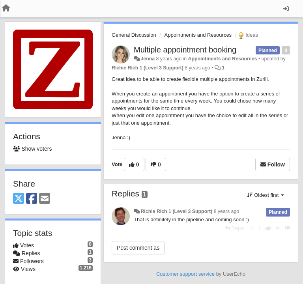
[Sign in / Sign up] (286, 8)
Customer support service (185, 274)
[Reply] (235, 228)
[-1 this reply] (287, 228)
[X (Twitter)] (18, 199)
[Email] (44, 199)
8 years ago (226, 211)
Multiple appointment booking (185, 49)
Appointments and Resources (198, 35)
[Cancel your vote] (278, 228)
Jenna (147, 59)
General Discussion (134, 35)
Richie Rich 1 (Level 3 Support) (147, 68)
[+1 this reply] (268, 228)
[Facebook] (31, 199)
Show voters (32, 149)
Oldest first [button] (265, 195)
